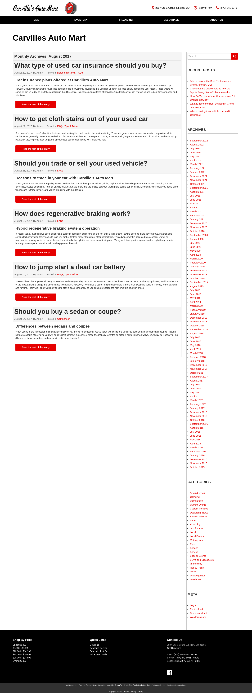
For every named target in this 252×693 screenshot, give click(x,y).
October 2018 (197, 325)
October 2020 (197, 231)
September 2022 (199, 140)
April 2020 (195, 254)
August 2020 (196, 239)
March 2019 (196, 305)
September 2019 (199, 282)
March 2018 (196, 353)
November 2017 (198, 368)
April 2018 (195, 349)
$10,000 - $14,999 (22, 651)
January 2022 (197, 172)
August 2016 (196, 427)
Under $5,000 (19, 645)
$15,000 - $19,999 (22, 654)
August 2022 (196, 144)
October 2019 (197, 278)
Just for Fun (196, 528)
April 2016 (195, 443)
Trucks (193, 571)
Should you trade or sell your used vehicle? (81, 163)
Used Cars (195, 579)
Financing (126, 19)
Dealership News (66, 72)
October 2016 (197, 420)
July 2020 (195, 242)
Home (35, 19)
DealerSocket (138, 685)
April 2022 (195, 160)
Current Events (198, 504)
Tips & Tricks (71, 126)
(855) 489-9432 (181, 654)
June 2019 (195, 294)
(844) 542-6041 (183, 657)
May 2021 (195, 203)
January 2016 (197, 455)
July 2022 (195, 148)
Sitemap (140, 692)
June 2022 (195, 152)
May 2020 (195, 250)
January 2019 (197, 313)
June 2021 (195, 199)
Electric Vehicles (198, 516)
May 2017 (195, 392)
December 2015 (198, 459)
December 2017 (198, 365)
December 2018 (198, 317)
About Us (216, 19)
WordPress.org (198, 617)
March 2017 (196, 400)
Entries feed (196, 609)
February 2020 (198, 262)
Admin (39, 72)
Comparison (63, 318)
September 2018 (199, 329)
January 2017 (197, 408)
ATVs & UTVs (197, 492)
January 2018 (197, 361)
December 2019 (198, 270)
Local (193, 532)
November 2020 (198, 227)
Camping (195, 497)
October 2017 (197, 372)
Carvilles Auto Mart (49, 37)
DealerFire (119, 685)
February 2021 (198, 215)
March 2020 (196, 258)
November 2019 (198, 274)
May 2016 (195, 439)
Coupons (94, 645)
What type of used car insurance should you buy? (90, 65)
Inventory (81, 19)
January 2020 (197, 266)
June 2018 (195, 341)
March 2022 (196, 164)
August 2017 (196, 380)
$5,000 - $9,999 (20, 648)
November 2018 (198, 321)
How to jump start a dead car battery (69, 267)
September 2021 (199, 187)
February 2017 (198, 404)
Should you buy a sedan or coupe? (68, 311)
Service (194, 552)
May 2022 (195, 156)
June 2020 (195, 247)
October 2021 (197, 184)
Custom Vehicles (199, 508)
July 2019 (195, 290)
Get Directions (174, 648)
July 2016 (195, 431)
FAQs (80, 72)
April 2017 (195, 396)
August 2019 (196, 286)
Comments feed (198, 613)
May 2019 (195, 298)
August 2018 (196, 333)
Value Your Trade (98, 654)
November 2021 (198, 180)
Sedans (194, 548)
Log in (193, 605)
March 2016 (196, 447)
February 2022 (198, 168)
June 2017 (195, 388)
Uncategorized (198, 575)
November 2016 (198, 416)
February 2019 (198, 309)
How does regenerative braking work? (72, 213)
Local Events (197, 536)
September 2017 (199, 376)
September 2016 (199, 423)
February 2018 (198, 357)
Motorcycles (196, 540)
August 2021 (196, 191)
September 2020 (199, 235)
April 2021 (195, 207)
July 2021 (195, 195)
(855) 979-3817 (184, 661)
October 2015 (197, 467)
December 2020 (198, 223)
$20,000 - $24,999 (22, 657)
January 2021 (197, 219)
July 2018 (195, 337)
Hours (194, 654)
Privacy (133, 692)
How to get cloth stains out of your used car (81, 118)
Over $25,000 (19, 661)
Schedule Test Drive (100, 651)
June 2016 (195, 435)
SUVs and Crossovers (202, 559)
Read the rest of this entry (36, 104)
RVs (192, 544)
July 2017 (195, 384)
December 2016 (198, 412)
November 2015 (198, 463)
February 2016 (198, 451)
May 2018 (195, 345)
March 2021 (196, 211)
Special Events (198, 555)
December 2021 (198, 176)
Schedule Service (98, 648)
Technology (196, 563)
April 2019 (195, 302)
